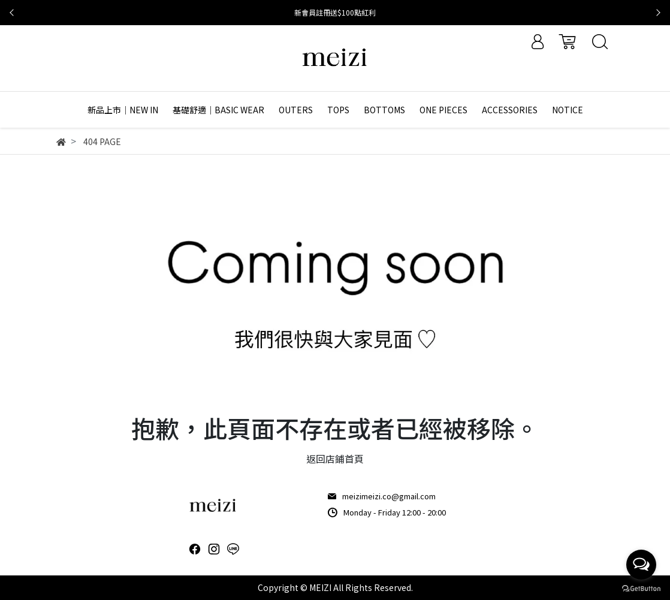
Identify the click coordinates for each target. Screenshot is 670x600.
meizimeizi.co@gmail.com (389, 496)
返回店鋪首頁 (335, 458)
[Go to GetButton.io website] (641, 588)
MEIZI (320, 587)
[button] (12, 13)
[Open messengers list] (641, 565)
